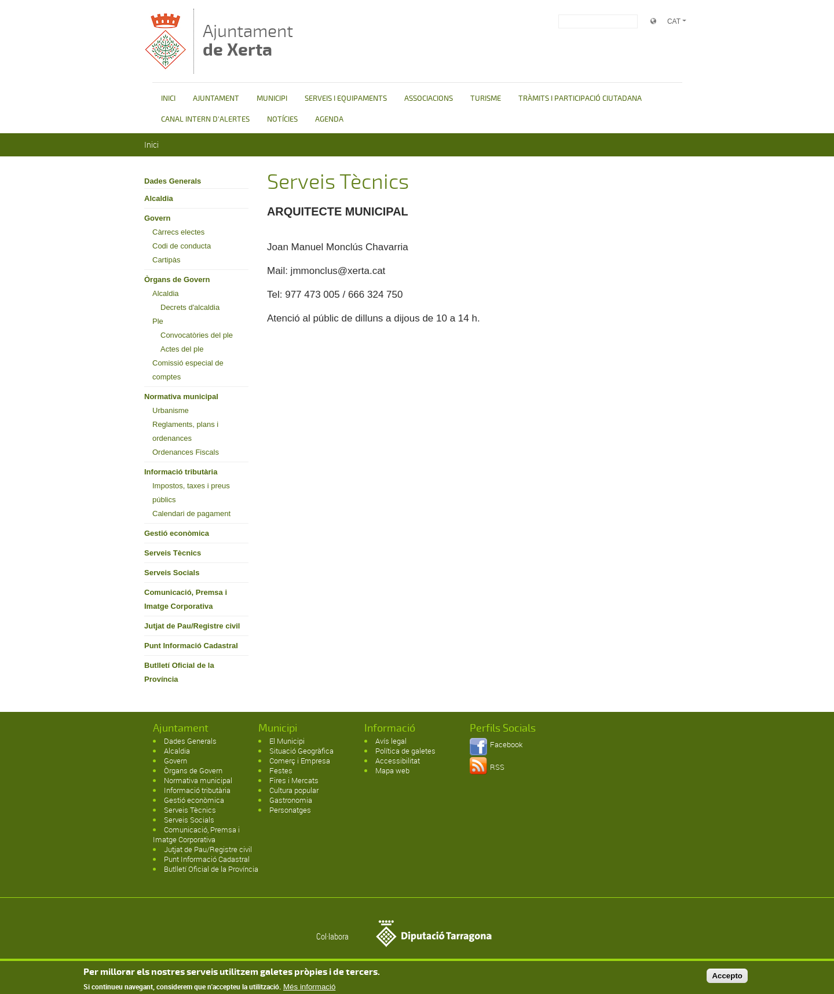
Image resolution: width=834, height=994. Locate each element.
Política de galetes (405, 751)
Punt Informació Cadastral (191, 645)
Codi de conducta (181, 246)
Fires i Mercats (294, 780)
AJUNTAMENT (216, 98)
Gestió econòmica (176, 533)
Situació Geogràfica (301, 751)
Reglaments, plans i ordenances (185, 431)
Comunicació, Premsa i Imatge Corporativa (185, 599)
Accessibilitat (397, 760)
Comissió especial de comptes (188, 370)
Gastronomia (290, 800)
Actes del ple (181, 349)
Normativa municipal (181, 396)
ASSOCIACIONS (428, 98)
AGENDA (329, 119)
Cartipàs (166, 259)
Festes (280, 770)
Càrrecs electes (178, 232)
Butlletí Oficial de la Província (179, 672)
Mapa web (392, 770)
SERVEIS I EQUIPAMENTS (346, 98)
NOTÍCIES (282, 119)
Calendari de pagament (191, 513)
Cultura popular (294, 790)
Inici (151, 144)
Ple (157, 321)
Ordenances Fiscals (185, 452)
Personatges (290, 810)
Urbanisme (170, 410)
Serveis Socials (171, 572)
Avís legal (391, 741)
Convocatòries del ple (196, 335)
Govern (157, 218)
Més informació (309, 988)
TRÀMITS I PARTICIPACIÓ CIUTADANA (580, 98)
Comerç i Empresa (299, 760)
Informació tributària (180, 471)
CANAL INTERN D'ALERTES (205, 119)
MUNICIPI (272, 98)
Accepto (727, 977)
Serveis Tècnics (172, 553)
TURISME (485, 98)
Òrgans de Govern (177, 279)
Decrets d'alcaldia (190, 307)
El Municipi (287, 741)
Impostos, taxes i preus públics (191, 492)
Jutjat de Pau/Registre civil (192, 626)
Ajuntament (248, 40)
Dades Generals (172, 181)
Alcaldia (158, 198)
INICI (168, 98)
